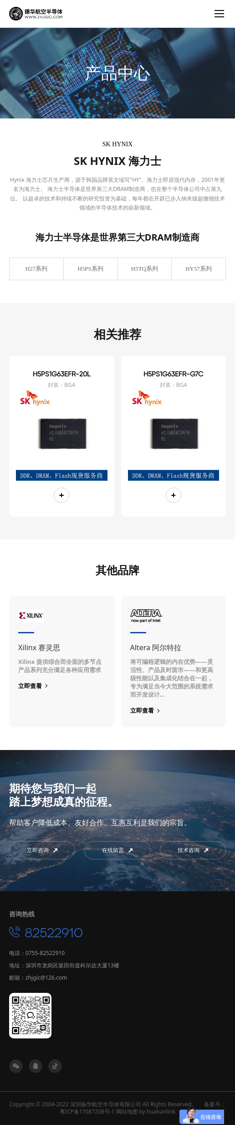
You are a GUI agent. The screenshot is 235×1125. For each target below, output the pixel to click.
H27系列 (36, 268)
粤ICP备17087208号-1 (87, 1111)
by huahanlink (157, 1111)
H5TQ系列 (144, 268)
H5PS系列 (90, 268)
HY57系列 (198, 268)
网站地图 (127, 1111)
